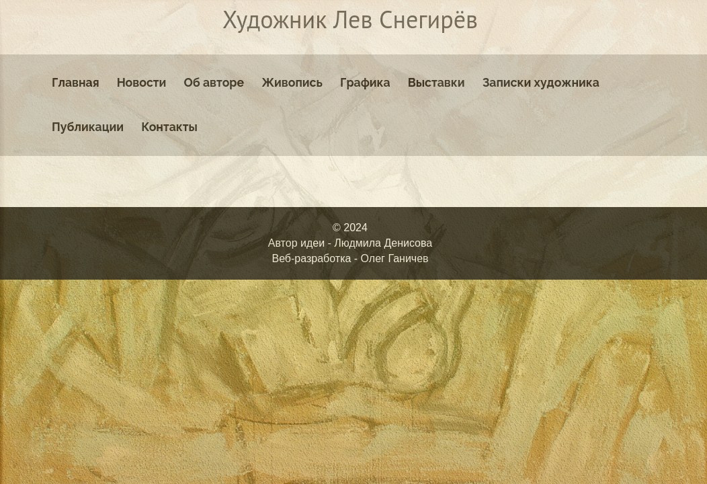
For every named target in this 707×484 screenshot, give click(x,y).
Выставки (436, 82)
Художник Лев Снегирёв (350, 19)
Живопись (292, 82)
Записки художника (541, 82)
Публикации (88, 127)
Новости (142, 82)
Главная (75, 82)
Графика (365, 82)
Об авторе (213, 82)
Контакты (169, 127)
